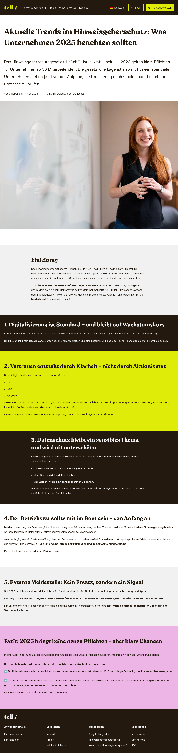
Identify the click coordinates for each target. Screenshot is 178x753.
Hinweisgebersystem (34, 7)
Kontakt (83, 7)
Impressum (138, 734)
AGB (133, 745)
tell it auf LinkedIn (56, 745)
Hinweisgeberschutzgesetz (104, 739)
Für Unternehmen (14, 734)
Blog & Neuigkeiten (99, 734)
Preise (52, 7)
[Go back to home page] (11, 8)
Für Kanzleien (11, 739)
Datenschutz (138, 739)
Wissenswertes (67, 7)
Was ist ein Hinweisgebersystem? (108, 745)
